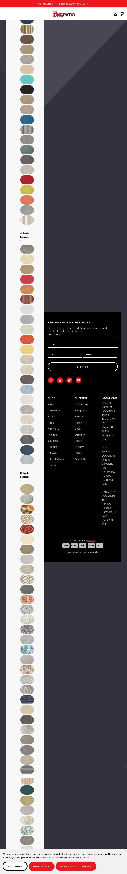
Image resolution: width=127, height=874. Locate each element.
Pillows (52, 452)
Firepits (52, 446)
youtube (78, 380)
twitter (69, 380)
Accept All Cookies (76, 866)
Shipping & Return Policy (81, 416)
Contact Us (81, 404)
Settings (15, 866)
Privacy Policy (82, 857)
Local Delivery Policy (80, 434)
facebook (50, 380)
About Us (80, 458)
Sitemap (91, 540)
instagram (60, 380)
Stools (52, 416)
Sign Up (83, 366)
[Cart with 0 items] (122, 13)
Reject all (42, 866)
